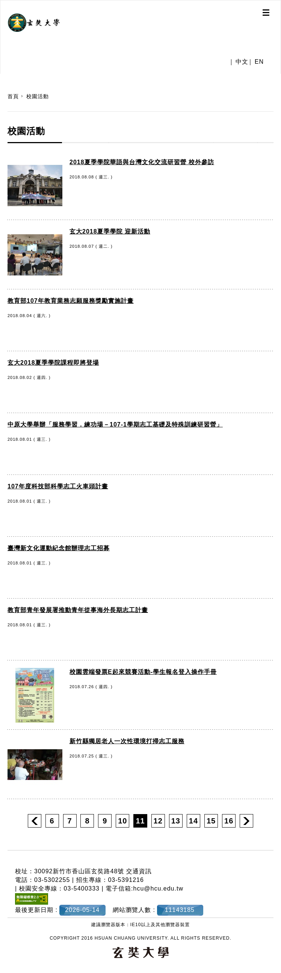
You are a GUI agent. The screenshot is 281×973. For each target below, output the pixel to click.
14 (193, 821)
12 (158, 821)
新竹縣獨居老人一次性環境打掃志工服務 (126, 741)
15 (211, 821)
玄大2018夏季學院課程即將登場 (53, 362)
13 (175, 821)
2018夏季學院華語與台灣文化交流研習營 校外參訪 (141, 162)
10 (122, 821)
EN (259, 61)
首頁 (13, 96)
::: (3, 78)
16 (228, 821)
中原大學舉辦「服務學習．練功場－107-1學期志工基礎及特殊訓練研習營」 (115, 424)
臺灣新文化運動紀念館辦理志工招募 (59, 548)
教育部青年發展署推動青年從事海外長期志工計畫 (78, 610)
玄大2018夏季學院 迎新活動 (109, 231)
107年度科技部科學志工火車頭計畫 (58, 486)
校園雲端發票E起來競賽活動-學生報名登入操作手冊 (143, 672)
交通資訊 (139, 871)
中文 (242, 61)
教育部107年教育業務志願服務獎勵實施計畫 (71, 301)
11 (140, 821)
